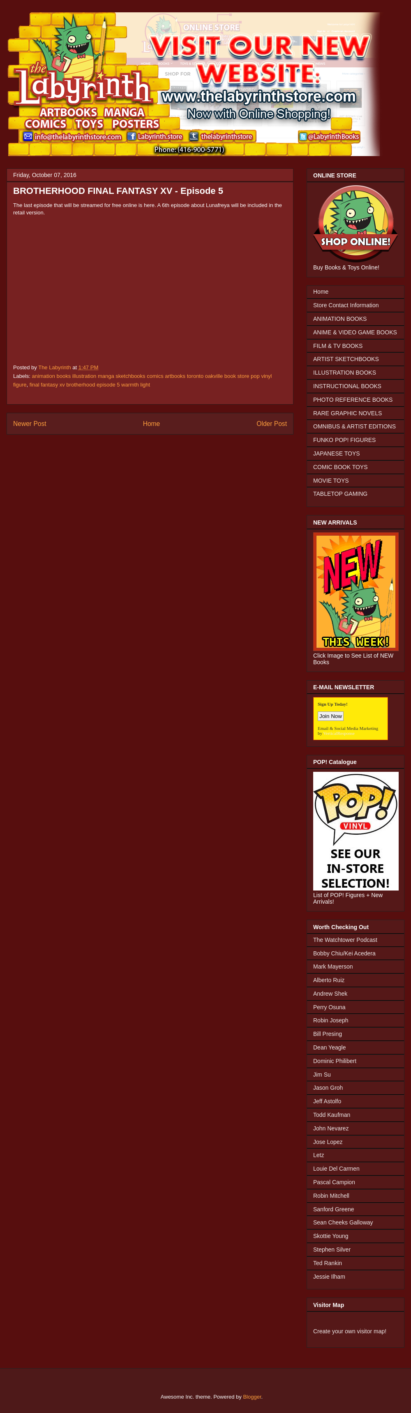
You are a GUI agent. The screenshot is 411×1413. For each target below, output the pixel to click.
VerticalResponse (339, 733)
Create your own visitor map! (349, 1331)
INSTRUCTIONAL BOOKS (347, 386)
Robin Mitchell (331, 1195)
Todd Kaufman (331, 1115)
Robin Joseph (331, 1020)
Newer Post (29, 423)
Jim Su (322, 1074)
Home (151, 423)
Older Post (271, 423)
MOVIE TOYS (331, 480)
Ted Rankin (327, 1263)
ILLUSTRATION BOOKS (344, 372)
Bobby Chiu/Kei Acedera (344, 953)
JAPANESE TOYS (336, 453)
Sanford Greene (333, 1209)
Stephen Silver (332, 1249)
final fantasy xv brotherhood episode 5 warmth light (90, 385)
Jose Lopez (328, 1142)
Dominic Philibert (334, 1061)
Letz (318, 1155)
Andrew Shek (330, 993)
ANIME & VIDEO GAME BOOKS (355, 332)
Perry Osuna (329, 1007)
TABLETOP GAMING (340, 493)
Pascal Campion (334, 1182)
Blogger (252, 1397)
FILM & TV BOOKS (338, 346)
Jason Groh (328, 1087)
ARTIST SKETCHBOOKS (346, 359)
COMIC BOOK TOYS (340, 467)
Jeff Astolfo (327, 1101)
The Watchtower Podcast (345, 940)
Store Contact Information (346, 305)
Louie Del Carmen (336, 1168)
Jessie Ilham (329, 1276)
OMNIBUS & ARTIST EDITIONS (354, 426)
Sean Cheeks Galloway (343, 1222)
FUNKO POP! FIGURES (344, 440)
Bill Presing (327, 1034)
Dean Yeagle (329, 1047)
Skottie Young (331, 1236)
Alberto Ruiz (328, 980)
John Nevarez (331, 1128)
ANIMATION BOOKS (340, 318)
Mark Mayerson (333, 966)
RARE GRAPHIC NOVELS (347, 413)
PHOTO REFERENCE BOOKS (353, 399)
